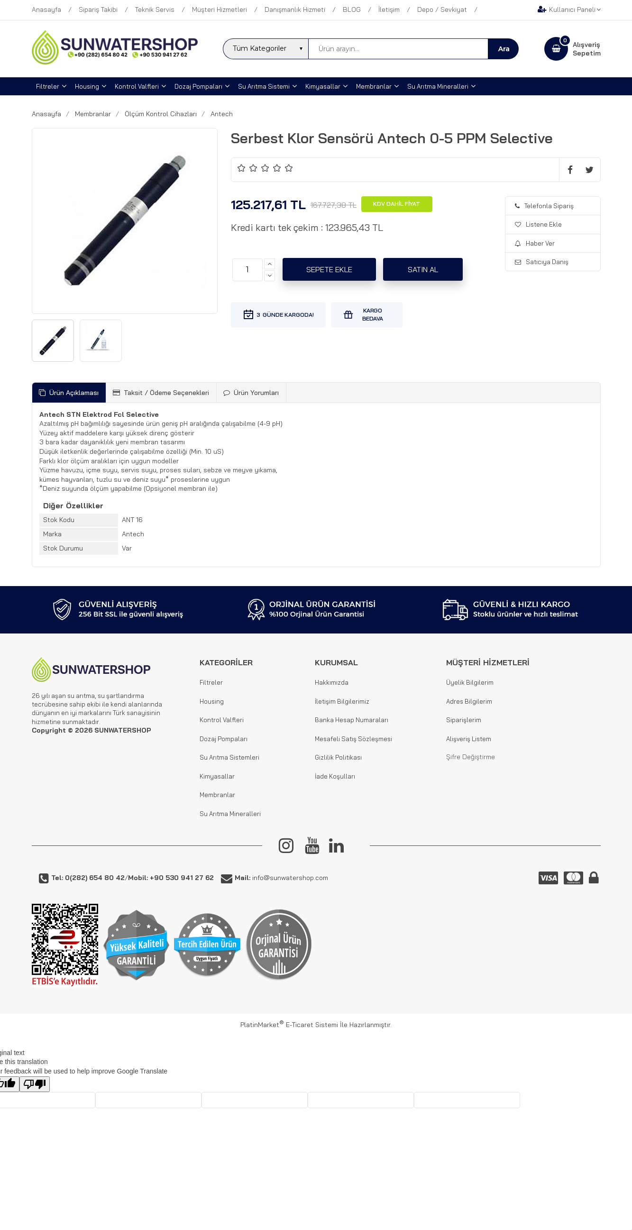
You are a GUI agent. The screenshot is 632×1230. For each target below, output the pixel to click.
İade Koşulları (335, 776)
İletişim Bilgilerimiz (342, 701)
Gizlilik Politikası (338, 757)
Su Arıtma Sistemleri (229, 757)
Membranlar (217, 795)
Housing (212, 701)
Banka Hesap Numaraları (351, 720)
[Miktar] (247, 269)
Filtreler (211, 682)
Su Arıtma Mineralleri (230, 813)
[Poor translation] (34, 1084)
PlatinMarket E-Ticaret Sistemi (289, 1024)
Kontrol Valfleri (222, 720)
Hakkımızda (331, 682)
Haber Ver (535, 243)
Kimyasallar (217, 776)
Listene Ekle (538, 224)
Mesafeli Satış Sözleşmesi (353, 739)
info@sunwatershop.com (281, 877)
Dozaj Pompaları (223, 739)
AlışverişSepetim (587, 48)
